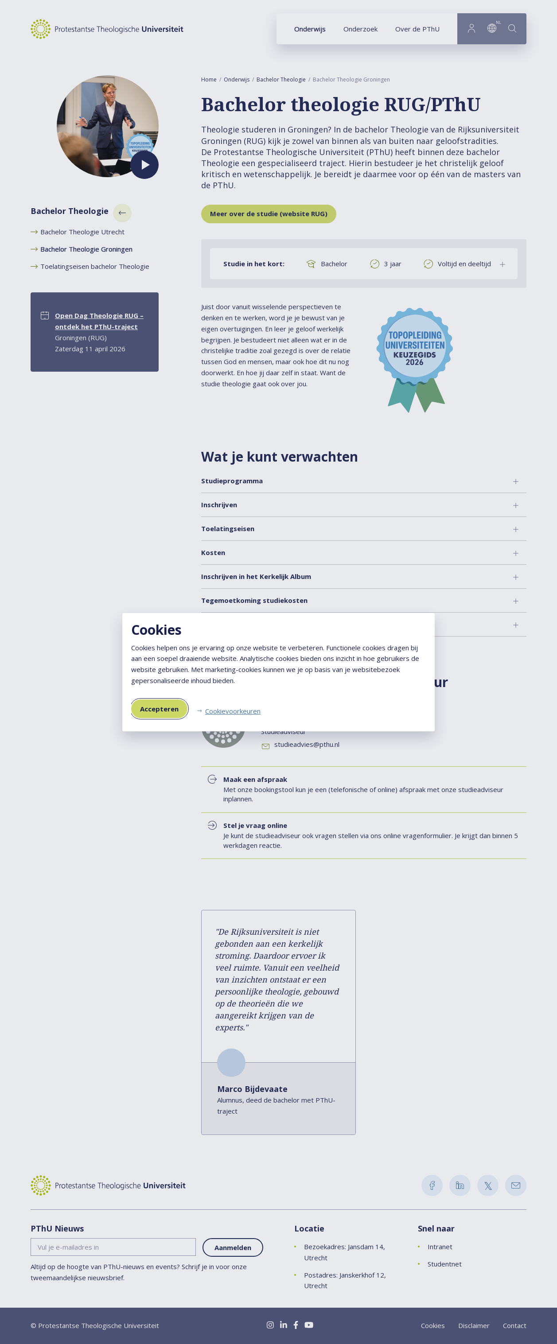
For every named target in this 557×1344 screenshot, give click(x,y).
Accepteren (159, 708)
